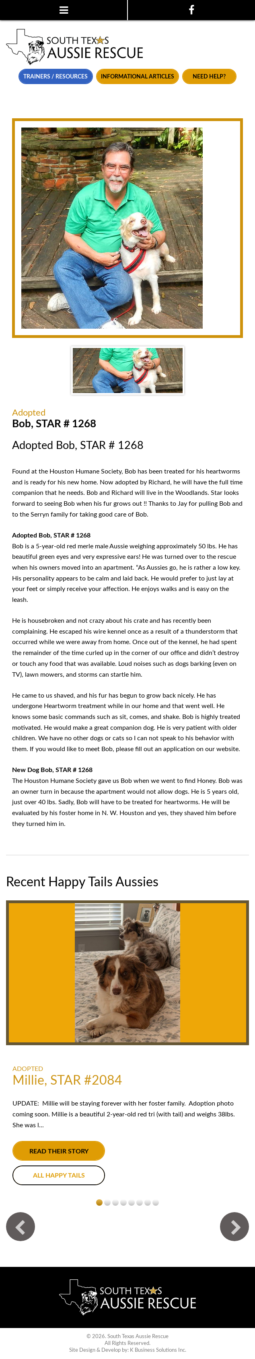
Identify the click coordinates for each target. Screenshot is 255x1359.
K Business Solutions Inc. (158, 1350)
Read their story (58, 1151)
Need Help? (209, 77)
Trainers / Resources (55, 77)
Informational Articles (137, 77)
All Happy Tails (59, 1175)
